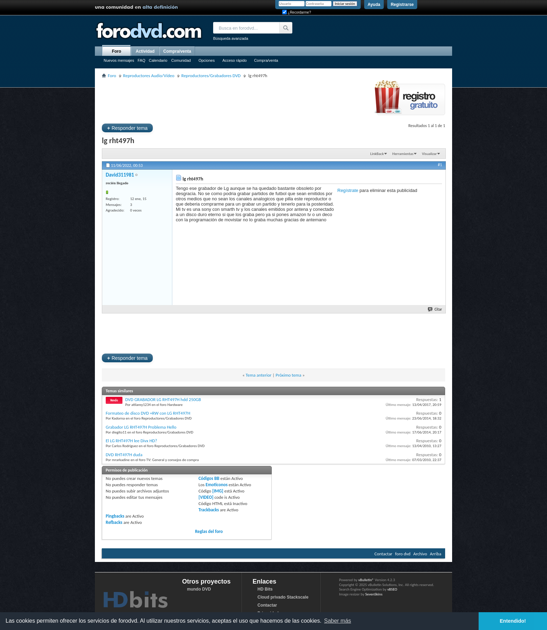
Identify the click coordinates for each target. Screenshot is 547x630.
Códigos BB (208, 478)
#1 (440, 164)
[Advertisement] (229, 100)
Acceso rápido (234, 60)
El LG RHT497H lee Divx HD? (131, 440)
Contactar (383, 553)
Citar (435, 309)
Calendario (158, 60)
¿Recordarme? (296, 12)
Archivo (420, 553)
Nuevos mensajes (119, 60)
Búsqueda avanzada (230, 38)
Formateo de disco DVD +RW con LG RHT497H (148, 413)
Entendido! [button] (513, 621)
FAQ (141, 60)
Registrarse (402, 4)
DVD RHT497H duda (124, 454)
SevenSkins (373, 594)
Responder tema (127, 128)
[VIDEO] (205, 497)
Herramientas (403, 153)
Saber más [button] (337, 621)
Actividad (145, 51)
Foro (116, 51)
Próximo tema (288, 375)
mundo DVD (199, 589)
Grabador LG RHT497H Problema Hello (141, 427)
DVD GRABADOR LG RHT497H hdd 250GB (163, 399)
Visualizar (429, 153)
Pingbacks (115, 516)
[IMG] (217, 491)
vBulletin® (366, 580)
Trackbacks (208, 509)
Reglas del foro (209, 531)
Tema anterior (258, 375)
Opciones (206, 60)
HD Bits (264, 589)
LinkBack (377, 153)
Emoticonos (216, 484)
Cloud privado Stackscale (282, 597)
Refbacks (114, 522)
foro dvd (403, 553)
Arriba (435, 553)
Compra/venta (266, 60)
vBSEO (392, 589)
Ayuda (374, 4)
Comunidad (181, 60)
